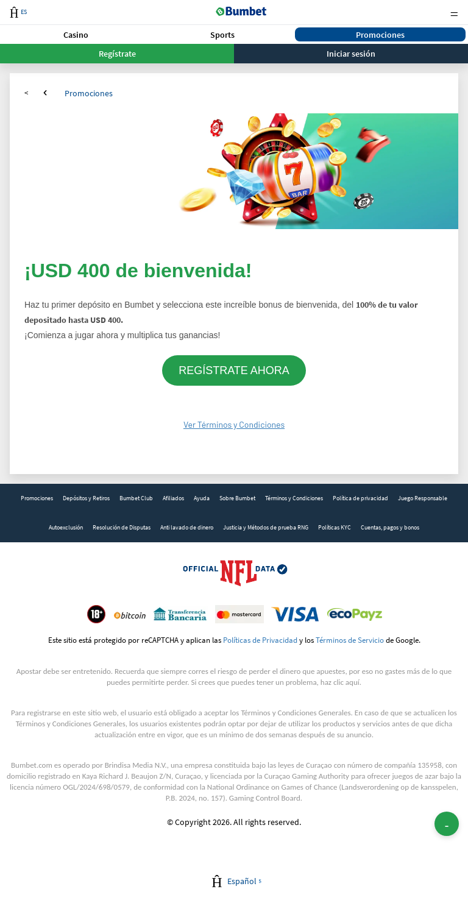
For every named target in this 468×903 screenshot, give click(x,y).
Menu (454, 12)
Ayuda (202, 498)
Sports (222, 34)
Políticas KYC (334, 527)
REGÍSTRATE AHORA (234, 370)
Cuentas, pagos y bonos (390, 527)
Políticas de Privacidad (260, 640)
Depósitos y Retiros (86, 498)
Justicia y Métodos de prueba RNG (265, 527)
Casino (75, 34)
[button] (75, 34)
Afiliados (173, 498)
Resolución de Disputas (122, 527)
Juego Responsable (422, 498)
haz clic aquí (340, 682)
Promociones (380, 34)
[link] (37, 498)
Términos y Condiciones (294, 498)
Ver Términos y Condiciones (234, 424)
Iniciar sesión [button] (351, 53)
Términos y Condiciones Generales (295, 712)
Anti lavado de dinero (186, 527)
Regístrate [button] (117, 53)
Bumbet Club (136, 498)
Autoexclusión (66, 527)
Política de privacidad (360, 498)
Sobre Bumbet (237, 498)
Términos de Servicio (350, 640)
